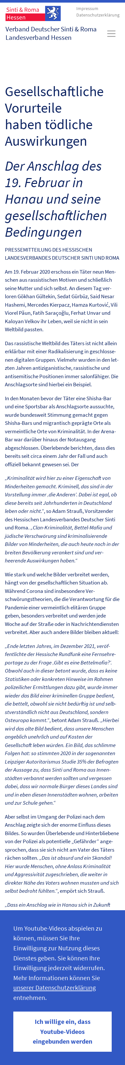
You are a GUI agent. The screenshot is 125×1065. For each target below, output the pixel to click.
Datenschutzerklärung (97, 15)
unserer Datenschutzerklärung (54, 987)
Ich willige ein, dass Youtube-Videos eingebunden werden (62, 1031)
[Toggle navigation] (111, 33)
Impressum (87, 8)
